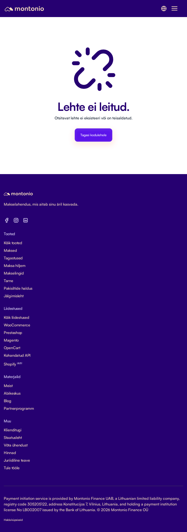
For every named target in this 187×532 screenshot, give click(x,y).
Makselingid (14, 273)
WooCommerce (17, 325)
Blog (7, 400)
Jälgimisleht (14, 295)
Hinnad (10, 452)
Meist (8, 385)
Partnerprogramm (19, 408)
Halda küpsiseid (13, 520)
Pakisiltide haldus (18, 288)
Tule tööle (12, 467)
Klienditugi (13, 430)
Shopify (13, 364)
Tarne (8, 280)
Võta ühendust (15, 445)
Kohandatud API (17, 355)
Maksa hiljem (15, 265)
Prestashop (13, 332)
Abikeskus (12, 393)
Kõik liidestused (16, 317)
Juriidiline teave (17, 460)
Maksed (10, 250)
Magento (11, 340)
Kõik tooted (13, 242)
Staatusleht (13, 437)
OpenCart (12, 347)
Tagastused (13, 258)
